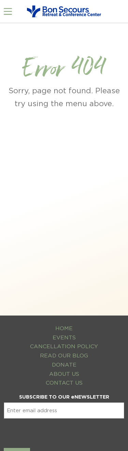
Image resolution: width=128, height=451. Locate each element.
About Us (64, 374)
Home (64, 328)
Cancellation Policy (64, 346)
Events (64, 337)
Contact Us (64, 383)
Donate (64, 364)
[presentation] (56, 432)
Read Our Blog (64, 355)
